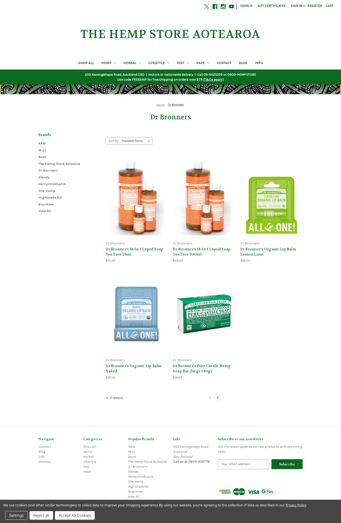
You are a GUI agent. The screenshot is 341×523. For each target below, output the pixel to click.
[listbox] (137, 141)
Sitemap (44, 462)
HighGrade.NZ (50, 197)
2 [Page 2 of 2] (218, 398)
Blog (243, 63)
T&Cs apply (213, 80)
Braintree (46, 204)
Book (42, 157)
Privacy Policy (296, 505)
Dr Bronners (48, 170)
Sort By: (113, 141)
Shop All (86, 63)
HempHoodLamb (52, 184)
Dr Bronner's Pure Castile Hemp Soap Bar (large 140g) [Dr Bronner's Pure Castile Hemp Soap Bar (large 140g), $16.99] (202, 369)
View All (44, 211)
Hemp (108, 63)
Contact (224, 63)
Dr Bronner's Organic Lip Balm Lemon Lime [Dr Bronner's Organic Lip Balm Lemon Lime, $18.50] (268, 252)
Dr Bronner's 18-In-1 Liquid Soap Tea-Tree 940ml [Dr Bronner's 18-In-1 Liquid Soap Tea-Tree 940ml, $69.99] (201, 252)
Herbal (132, 63)
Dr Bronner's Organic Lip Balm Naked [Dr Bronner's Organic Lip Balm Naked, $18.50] (133, 369)
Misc (42, 150)
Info (259, 63)
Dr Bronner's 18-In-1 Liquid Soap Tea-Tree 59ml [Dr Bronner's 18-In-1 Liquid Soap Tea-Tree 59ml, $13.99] (134, 252)
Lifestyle (158, 63)
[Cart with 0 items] (329, 6)
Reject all (41, 515)
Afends (44, 177)
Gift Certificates (271, 6)
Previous (114, 398)
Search (246, 6)
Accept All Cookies (75, 515)
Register (314, 6)
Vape (202, 63)
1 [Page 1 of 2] (209, 398)
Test (183, 63)
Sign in (296, 6)
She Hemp (46, 191)
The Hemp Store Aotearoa (59, 164)
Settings (16, 515)
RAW (42, 143)
